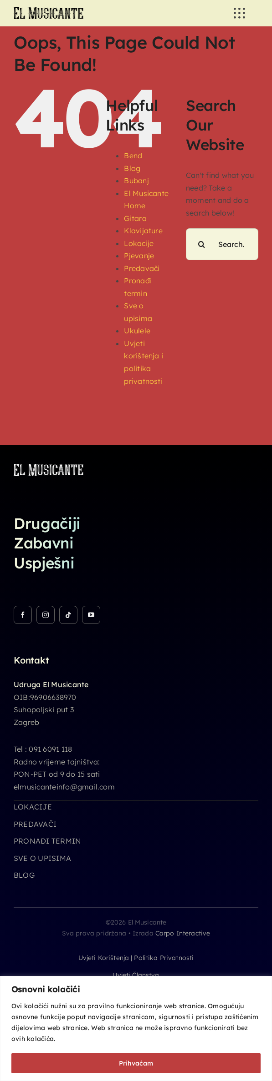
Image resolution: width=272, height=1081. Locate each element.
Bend (133, 155)
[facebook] (23, 615)
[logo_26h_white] (48, 467)
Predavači (141, 268)
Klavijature (143, 230)
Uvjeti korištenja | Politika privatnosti (136, 958)
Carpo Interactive (182, 933)
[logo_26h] (48, 10)
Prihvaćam (136, 1063)
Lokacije (139, 243)
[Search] (202, 244)
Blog (132, 168)
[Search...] (222, 244)
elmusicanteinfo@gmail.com (64, 786)
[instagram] (45, 615)
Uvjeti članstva (136, 975)
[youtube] (91, 615)
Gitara (135, 218)
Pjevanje (139, 255)
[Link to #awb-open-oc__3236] (239, 13)
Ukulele (137, 330)
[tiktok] (68, 615)
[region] (136, 1028)
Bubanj (136, 180)
